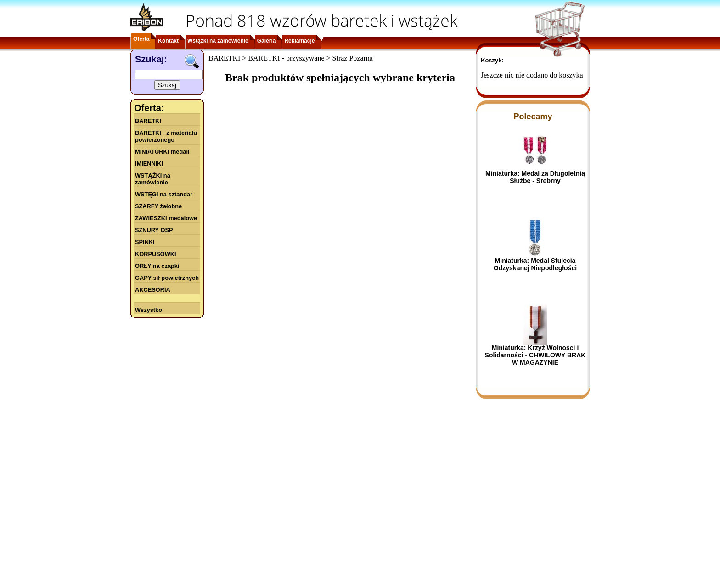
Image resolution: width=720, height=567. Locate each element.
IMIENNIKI (149, 163)
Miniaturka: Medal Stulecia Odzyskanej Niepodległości (535, 264)
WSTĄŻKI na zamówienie (152, 179)
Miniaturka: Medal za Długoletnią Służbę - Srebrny (535, 177)
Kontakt (168, 41)
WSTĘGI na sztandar (163, 194)
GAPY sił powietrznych (167, 277)
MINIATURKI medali (162, 151)
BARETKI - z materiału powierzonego (166, 136)
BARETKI (148, 120)
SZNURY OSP (154, 230)
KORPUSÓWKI (155, 253)
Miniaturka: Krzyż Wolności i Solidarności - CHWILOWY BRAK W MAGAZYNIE (535, 355)
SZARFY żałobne (158, 206)
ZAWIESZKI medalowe (166, 218)
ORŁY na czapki (157, 265)
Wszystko (148, 309)
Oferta (141, 39)
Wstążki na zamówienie (217, 41)
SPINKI (145, 242)
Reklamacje (299, 41)
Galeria (266, 41)
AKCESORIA (152, 289)
